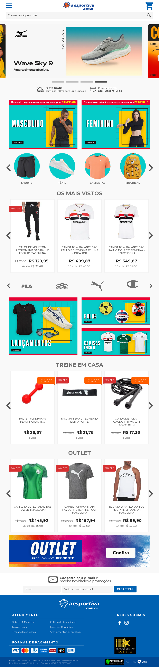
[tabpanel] (79, 51)
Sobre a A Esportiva (23, 622)
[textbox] (79, 15)
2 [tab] (72, 82)
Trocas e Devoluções (24, 631)
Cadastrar (125, 589)
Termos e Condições (61, 626)
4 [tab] (101, 82)
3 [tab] (87, 82)
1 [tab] (58, 82)
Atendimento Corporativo (65, 631)
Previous (8, 167)
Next (151, 167)
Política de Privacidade (63, 622)
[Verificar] (114, 661)
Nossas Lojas (19, 626)
